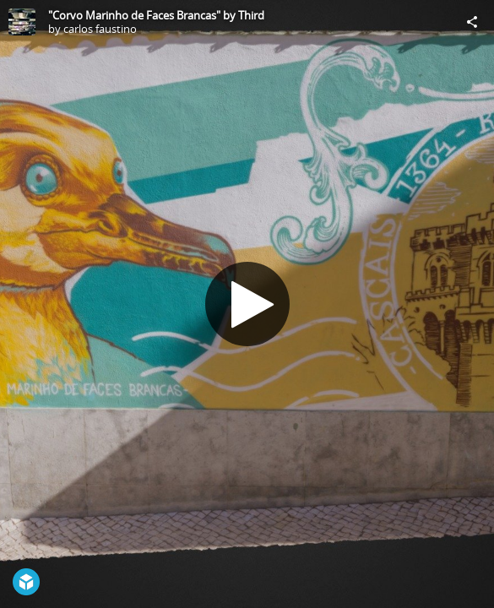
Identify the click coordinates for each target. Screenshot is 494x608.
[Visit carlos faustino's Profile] (21, 21)
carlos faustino (100, 28)
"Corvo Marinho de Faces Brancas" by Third (156, 15)
